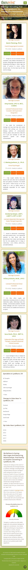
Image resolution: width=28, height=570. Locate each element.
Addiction (5, 381)
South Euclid (6, 417)
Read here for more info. (14, 565)
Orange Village (6, 414)
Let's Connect (7, 53)
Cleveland (5, 405)
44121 (4, 432)
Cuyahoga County (19, 490)
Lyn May (5, 408)
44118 (4, 435)
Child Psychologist (7, 387)
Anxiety (5, 384)
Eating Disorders (7, 390)
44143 (4, 430)
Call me (13, 53)
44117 (4, 438)
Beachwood (6, 411)
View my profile (20, 53)
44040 (4, 441)
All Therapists (6, 378)
